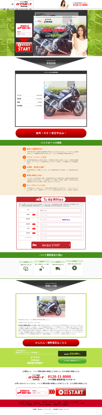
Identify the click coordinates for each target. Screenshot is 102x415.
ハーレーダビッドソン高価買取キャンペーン (28, 404)
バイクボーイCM (66, 403)
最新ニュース (29, 403)
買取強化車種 (37, 403)
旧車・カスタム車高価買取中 (45, 404)
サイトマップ (66, 409)
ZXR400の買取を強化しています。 (28, 325)
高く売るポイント (36, 401)
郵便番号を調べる (66, 219)
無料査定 (51, 245)
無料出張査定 (21, 403)
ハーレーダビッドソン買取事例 (78, 403)
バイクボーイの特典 (56, 403)
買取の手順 (44, 401)
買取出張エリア (52, 401)
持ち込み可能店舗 (74, 401)
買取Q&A (59, 401)
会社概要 (34, 409)
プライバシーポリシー (48, 409)
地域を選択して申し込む (58, 409)
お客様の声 (66, 401)
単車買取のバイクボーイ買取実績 (60, 404)
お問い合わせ (40, 409)
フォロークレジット (46, 403)
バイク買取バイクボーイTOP (25, 401)
